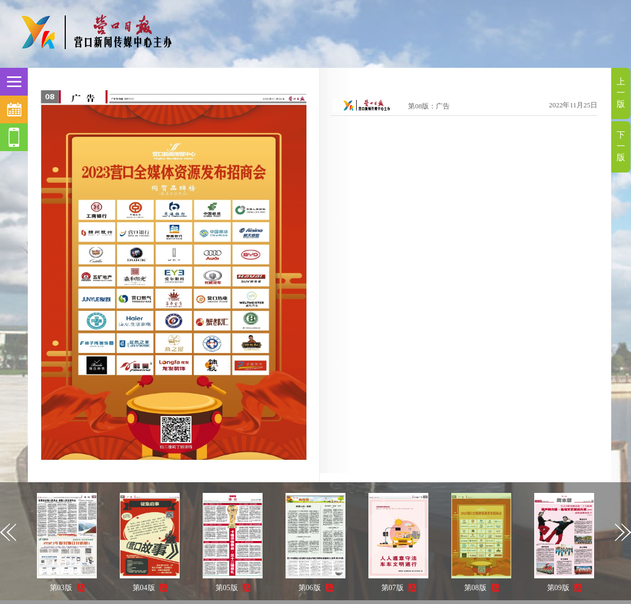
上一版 (621, 92)
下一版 (621, 146)
